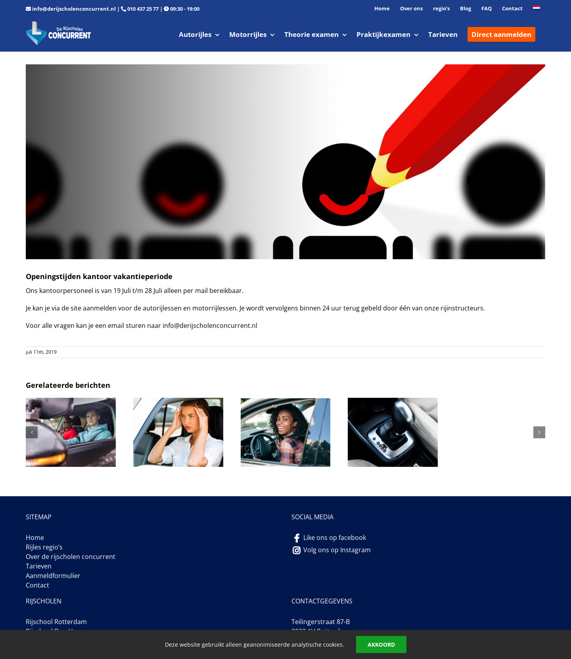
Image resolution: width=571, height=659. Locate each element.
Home (35, 537)
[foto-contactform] (285, 162)
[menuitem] (536, 8)
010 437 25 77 (143, 8)
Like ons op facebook (334, 537)
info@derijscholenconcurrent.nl (74, 8)
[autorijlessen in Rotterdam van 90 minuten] (71, 402)
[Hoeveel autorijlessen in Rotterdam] (286, 402)
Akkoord (381, 644)
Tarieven (39, 566)
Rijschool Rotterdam (56, 621)
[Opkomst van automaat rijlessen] (393, 402)
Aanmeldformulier (53, 575)
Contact (37, 585)
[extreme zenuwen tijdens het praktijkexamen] (178, 402)
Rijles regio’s (44, 547)
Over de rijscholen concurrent (70, 556)
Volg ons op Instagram (337, 549)
